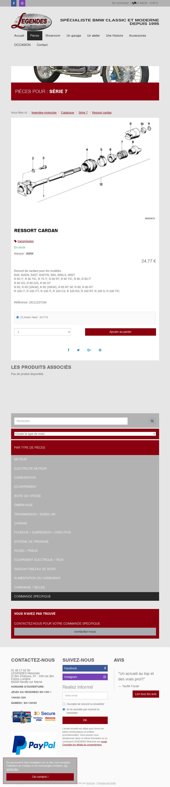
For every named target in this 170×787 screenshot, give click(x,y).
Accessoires (137, 36)
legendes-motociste (44, 112)
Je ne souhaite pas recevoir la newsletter (80, 711)
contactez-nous (85, 632)
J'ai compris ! (40, 776)
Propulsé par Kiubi (106, 783)
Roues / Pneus (26, 551)
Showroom (52, 36)
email (104, 741)
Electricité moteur (30, 469)
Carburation (25, 478)
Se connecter (120, 3)
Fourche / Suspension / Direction (42, 532)
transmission (26, 241)
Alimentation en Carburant (37, 578)
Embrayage (23, 505)
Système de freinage (31, 542)
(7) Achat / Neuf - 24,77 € (32, 317)
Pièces (34, 36)
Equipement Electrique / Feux (39, 560)
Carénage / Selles (29, 587)
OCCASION (22, 45)
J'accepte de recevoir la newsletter (83, 704)
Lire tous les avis (145, 694)
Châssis (20, 523)
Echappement (25, 487)
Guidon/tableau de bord (35, 569)
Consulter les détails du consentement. (82, 744)
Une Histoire (114, 36)
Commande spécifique (32, 596)
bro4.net (90, 783)
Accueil (19, 36)
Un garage (74, 36)
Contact (42, 45)
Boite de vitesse (27, 496)
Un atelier (93, 36)
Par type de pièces (29, 448)
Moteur (20, 459)
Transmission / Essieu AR (34, 514)
